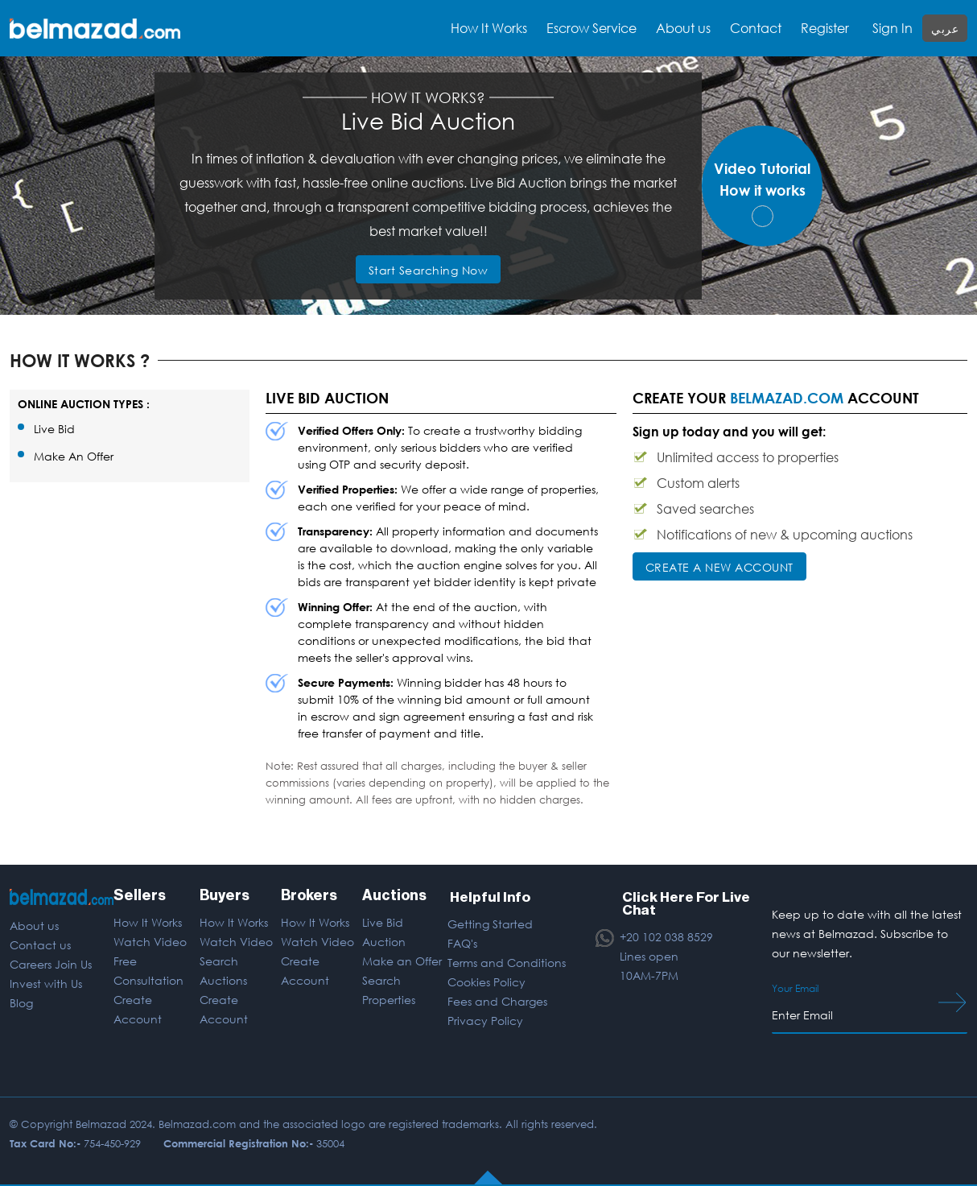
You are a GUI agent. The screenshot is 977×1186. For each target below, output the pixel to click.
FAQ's (462, 941)
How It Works (147, 922)
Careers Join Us (51, 964)
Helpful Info (488, 895)
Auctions (394, 895)
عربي (944, 28)
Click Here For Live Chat (686, 902)
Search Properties (388, 989)
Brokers (309, 895)
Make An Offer (73, 456)
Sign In (892, 28)
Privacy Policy (485, 1019)
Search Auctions (223, 970)
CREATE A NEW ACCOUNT (719, 567)
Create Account (137, 1009)
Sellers (139, 895)
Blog (21, 1003)
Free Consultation (148, 970)
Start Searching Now (428, 270)
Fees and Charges (497, 999)
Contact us (40, 945)
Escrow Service (591, 28)
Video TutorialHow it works (762, 193)
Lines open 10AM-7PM (649, 964)
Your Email (795, 988)
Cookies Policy (486, 980)
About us (683, 28)
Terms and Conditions (506, 961)
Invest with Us (46, 983)
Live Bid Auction (384, 931)
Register (825, 28)
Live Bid (54, 429)
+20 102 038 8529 (666, 935)
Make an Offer (402, 961)
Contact (755, 28)
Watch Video (149, 941)
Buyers (224, 895)
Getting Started (490, 922)
